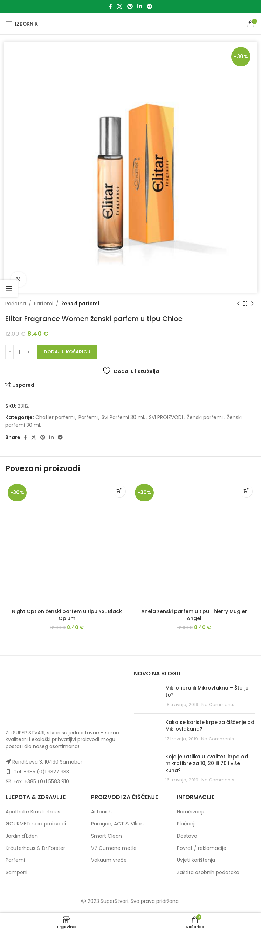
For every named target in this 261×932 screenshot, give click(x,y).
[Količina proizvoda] (19, 352)
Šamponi (16, 872)
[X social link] (120, 6)
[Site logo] (130, 23)
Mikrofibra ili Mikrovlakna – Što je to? (206, 691)
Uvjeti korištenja (196, 860)
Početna (15, 303)
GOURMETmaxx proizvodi (36, 823)
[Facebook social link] (110, 6)
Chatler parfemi (55, 417)
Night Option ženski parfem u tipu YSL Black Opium (67, 615)
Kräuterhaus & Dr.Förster (35, 848)
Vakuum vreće (109, 860)
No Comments (217, 704)
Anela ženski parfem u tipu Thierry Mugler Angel (194, 615)
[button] (119, 491)
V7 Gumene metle (114, 848)
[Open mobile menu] (21, 24)
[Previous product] (238, 303)
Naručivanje (191, 811)
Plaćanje (187, 823)
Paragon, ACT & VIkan (117, 823)
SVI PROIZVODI (166, 417)
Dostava (187, 835)
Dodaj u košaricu (67, 351)
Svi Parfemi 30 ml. (123, 417)
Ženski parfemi (80, 303)
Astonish (101, 811)
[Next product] (252, 303)
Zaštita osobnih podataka (208, 872)
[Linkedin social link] (139, 6)
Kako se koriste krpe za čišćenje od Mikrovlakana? (209, 726)
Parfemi (43, 303)
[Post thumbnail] (147, 696)
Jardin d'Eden (22, 835)
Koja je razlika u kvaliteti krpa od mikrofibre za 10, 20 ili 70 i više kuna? (206, 763)
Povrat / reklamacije (201, 848)
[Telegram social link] (149, 6)
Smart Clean (106, 835)
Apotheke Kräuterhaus (33, 811)
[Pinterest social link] (130, 6)
